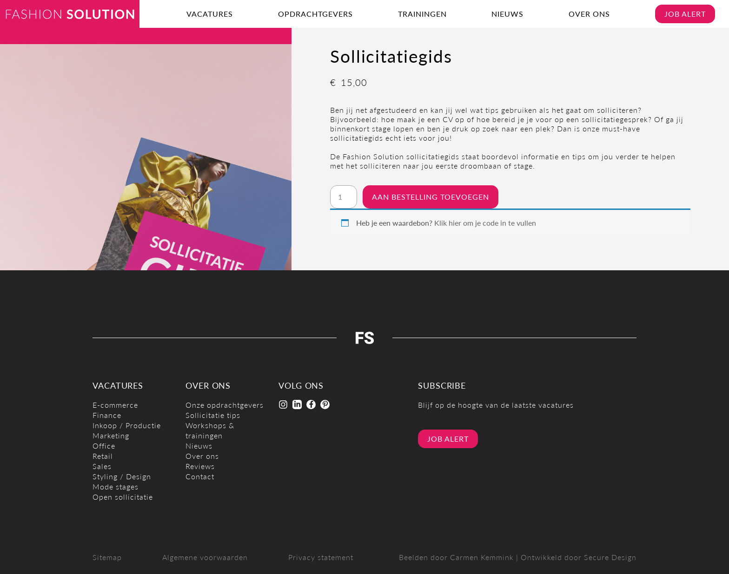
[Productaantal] (343, 197)
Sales (102, 466)
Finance (107, 415)
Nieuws (507, 13)
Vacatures (209, 13)
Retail (103, 455)
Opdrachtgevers (315, 13)
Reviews (200, 466)
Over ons (589, 13)
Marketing (111, 435)
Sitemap (107, 557)
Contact (200, 476)
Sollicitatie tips (213, 415)
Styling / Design (122, 476)
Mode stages (116, 486)
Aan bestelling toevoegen (430, 196)
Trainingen (422, 13)
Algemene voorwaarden (205, 557)
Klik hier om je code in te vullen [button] (485, 222)
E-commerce (115, 404)
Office (104, 445)
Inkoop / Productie (127, 425)
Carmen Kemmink (482, 557)
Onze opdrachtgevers (225, 404)
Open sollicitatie (123, 496)
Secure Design (610, 557)
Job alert (685, 13)
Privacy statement (320, 557)
